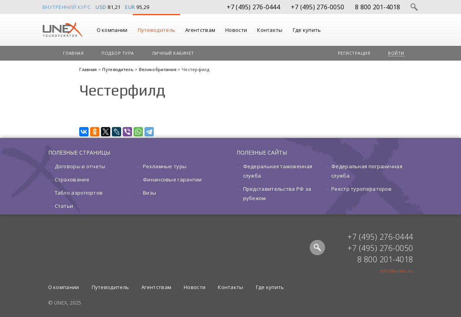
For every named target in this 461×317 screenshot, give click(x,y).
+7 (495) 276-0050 (317, 7)
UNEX (62, 30)
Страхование (72, 179)
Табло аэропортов (79, 192)
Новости (236, 29)
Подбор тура (117, 53)
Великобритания (158, 69)
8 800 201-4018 (377, 7)
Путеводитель (157, 29)
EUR (130, 6)
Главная (73, 53)
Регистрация (354, 53)
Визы (149, 192)
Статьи (64, 205)
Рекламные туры (164, 166)
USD (101, 6)
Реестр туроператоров (361, 188)
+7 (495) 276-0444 (253, 7)
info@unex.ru (396, 270)
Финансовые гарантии (172, 179)
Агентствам (200, 29)
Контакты (269, 29)
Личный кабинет (173, 53)
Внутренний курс (66, 6)
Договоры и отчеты (80, 166)
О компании (112, 29)
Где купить (307, 29)
